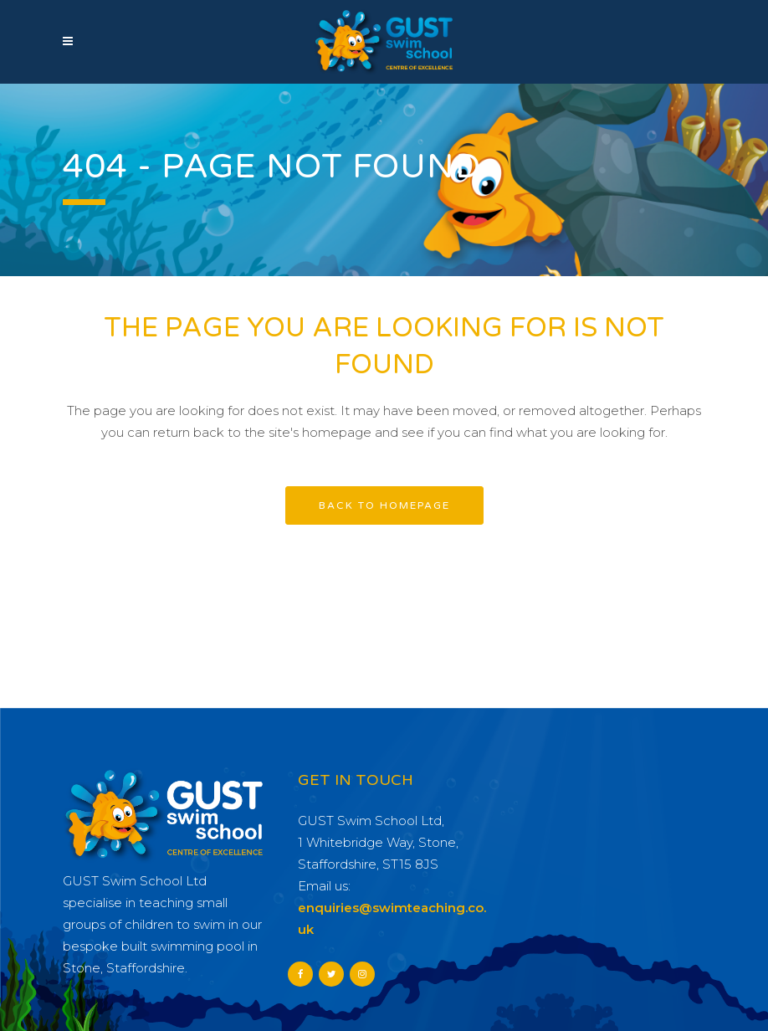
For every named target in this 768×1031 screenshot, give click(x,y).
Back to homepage (384, 505)
